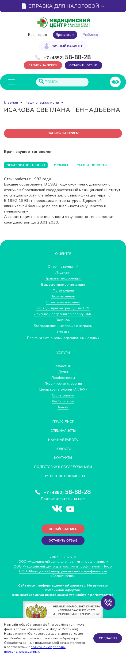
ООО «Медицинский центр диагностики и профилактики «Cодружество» (63, 573)
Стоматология (63, 395)
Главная (11, 102)
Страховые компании (63, 302)
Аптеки (63, 407)
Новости (63, 449)
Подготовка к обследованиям (63, 467)
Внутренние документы (63, 476)
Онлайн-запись (63, 529)
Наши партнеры (63, 296)
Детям (63, 371)
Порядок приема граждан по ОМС (63, 308)
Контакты (63, 458)
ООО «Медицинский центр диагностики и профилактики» (63, 562)
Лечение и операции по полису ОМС (63, 314)
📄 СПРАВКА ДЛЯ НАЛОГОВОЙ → (63, 6)
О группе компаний (63, 266)
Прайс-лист (63, 421)
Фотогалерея (63, 290)
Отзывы (63, 332)
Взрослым (63, 366)
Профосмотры (63, 377)
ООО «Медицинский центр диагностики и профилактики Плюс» (63, 566)
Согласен (108, 638)
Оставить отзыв (84, 65)
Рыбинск (90, 34)
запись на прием (63, 133)
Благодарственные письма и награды (63, 326)
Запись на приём (43, 65)
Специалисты (63, 430)
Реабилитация (63, 401)
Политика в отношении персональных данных (63, 337)
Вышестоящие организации (63, 284)
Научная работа (63, 439)
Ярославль (65, 34)
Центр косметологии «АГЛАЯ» (63, 389)
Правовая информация (63, 278)
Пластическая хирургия (63, 383)
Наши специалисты (42, 102)
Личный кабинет (66, 46)
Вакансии (63, 320)
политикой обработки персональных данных (35, 649)
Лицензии (63, 272)
